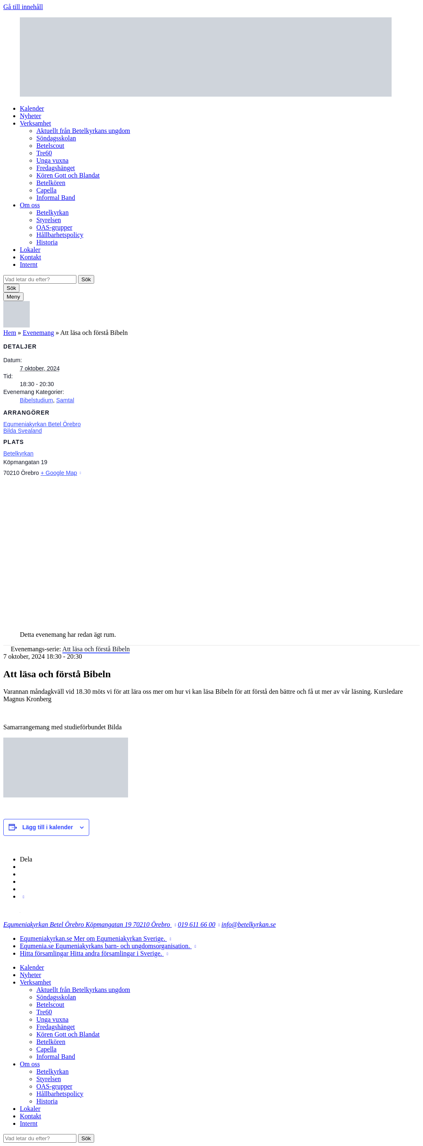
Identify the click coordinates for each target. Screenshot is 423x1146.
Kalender (32, 108)
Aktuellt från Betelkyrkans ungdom (83, 130)
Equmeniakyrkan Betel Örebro (42, 424)
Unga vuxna (52, 160)
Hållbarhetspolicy (59, 234)
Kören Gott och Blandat (68, 175)
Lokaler (30, 249)
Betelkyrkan (52, 212)
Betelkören (50, 182)
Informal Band (55, 197)
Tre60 (44, 153)
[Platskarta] (211, 551)
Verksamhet (35, 123)
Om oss (30, 205)
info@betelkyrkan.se (248, 924)
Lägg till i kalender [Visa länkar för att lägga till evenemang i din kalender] (47, 827)
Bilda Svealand (22, 430)
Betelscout (50, 145)
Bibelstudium (36, 400)
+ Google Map (58, 473)
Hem (9, 332)
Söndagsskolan (56, 138)
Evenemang (38, 332)
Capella (46, 190)
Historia (47, 242)
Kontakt (30, 257)
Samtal (65, 400)
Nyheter (30, 115)
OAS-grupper (54, 227)
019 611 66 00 (197, 924)
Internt (29, 264)
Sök (86, 279)
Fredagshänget (55, 167)
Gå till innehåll (23, 6)
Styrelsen (48, 219)
